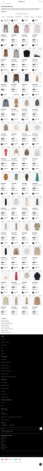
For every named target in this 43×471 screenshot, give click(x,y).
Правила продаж (3, 462)
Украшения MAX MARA (6, 332)
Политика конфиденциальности (17, 462)
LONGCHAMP (3, 444)
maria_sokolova (6, 20)
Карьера (2, 353)
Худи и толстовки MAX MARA (7, 328)
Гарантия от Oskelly (5, 342)
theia (15, 20)
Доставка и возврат (5, 368)
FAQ (2, 405)
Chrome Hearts (3, 436)
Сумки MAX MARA (4, 320)
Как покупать (4, 359)
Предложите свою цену (6, 370)
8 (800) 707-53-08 (4, 409)
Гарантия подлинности (6, 362)
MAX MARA (3, 35)
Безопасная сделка (5, 365)
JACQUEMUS (3, 441)
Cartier (2, 442)
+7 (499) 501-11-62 (4, 414)
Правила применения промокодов (8, 376)
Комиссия (3, 391)
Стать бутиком (4, 394)
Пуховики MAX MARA (5, 327)
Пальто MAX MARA (5, 325)
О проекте (3, 339)
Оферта (9, 462)
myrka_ (4, 69)
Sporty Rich (3, 448)
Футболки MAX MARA (5, 321)
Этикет (2, 350)
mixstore (15, 94)
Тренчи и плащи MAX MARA (7, 323)
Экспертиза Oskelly (5, 385)
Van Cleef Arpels (3, 438)
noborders (26, 94)
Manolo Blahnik (3, 445)
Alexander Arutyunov (4, 447)
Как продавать (4, 382)
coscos (36, 69)
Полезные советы (4, 373)
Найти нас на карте (5, 419)
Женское (3, 3)
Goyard (2, 439)
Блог (2, 347)
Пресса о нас (3, 344)
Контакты (3, 402)
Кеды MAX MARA (4, 330)
